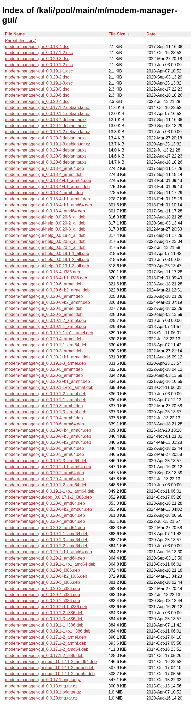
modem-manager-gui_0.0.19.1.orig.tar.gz (43, 692)
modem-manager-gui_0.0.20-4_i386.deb (42, 594)
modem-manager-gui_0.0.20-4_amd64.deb (45, 521)
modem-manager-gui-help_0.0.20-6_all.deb (45, 217)
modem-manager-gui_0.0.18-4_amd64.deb (45, 211)
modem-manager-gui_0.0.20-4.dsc (37, 101)
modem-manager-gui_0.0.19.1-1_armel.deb (45, 326)
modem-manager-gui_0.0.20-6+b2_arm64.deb (48, 442)
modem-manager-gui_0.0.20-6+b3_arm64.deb (48, 436)
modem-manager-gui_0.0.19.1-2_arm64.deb (46, 485)
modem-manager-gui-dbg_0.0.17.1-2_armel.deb (50, 667)
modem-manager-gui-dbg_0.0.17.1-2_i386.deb (48, 497)
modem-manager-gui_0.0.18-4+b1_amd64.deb (48, 205)
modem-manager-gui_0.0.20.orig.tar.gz (41, 698)
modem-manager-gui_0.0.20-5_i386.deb (42, 582)
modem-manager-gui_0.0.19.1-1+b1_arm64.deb (50, 491)
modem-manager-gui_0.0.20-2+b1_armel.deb (47, 357)
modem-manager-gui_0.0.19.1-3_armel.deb (45, 363)
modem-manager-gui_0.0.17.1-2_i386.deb (44, 655)
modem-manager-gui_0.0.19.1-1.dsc (39, 71)
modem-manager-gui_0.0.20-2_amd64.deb (45, 558)
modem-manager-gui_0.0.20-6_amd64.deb (45, 503)
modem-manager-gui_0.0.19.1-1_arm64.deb (46, 345)
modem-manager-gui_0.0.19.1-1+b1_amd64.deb (50, 564)
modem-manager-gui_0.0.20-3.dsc (37, 58)
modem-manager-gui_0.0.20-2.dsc (37, 77)
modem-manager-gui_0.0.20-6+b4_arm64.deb (48, 430)
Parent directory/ (20, 40)
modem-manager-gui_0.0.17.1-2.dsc (39, 52)
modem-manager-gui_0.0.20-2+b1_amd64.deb (48, 552)
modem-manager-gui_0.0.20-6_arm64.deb (44, 424)
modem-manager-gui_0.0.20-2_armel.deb (43, 314)
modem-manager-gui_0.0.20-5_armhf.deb (44, 369)
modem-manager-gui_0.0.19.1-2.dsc (39, 64)
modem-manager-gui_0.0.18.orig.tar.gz (41, 686)
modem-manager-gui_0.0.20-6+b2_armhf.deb (47, 302)
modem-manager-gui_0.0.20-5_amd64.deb (45, 515)
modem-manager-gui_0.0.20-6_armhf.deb (44, 296)
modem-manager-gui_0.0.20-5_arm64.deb (44, 448)
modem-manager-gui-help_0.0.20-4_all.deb (45, 247)
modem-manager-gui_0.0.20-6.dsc (37, 95)
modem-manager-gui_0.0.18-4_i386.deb (42, 272)
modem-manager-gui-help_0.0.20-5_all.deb (45, 241)
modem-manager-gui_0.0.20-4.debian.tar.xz (45, 150)
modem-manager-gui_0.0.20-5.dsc (37, 89)
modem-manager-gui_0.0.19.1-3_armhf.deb (45, 412)
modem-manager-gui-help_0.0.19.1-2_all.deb (47, 259)
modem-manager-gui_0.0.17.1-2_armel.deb (45, 637)
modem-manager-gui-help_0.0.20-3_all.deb (45, 229)
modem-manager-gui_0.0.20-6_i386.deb (42, 570)
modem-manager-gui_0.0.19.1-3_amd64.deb (46, 540)
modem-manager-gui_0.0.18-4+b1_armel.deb (47, 186)
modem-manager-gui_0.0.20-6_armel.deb (43, 284)
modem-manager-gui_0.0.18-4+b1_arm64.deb (48, 180)
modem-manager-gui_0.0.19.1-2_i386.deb (44, 613)
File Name (15, 34)
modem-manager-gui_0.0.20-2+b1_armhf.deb (47, 381)
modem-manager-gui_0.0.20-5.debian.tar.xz (45, 156)
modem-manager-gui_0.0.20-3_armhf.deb (44, 406)
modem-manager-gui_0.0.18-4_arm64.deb (44, 168)
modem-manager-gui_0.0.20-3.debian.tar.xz (45, 138)
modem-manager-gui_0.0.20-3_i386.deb (42, 588)
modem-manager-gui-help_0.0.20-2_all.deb (45, 223)
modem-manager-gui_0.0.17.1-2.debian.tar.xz (47, 107)
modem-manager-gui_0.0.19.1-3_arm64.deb (46, 460)
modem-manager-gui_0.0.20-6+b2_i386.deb (46, 576)
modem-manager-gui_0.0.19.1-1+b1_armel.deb (49, 333)
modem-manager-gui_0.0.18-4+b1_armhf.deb (47, 199)
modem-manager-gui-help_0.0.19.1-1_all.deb (47, 253)
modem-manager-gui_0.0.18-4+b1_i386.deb (46, 278)
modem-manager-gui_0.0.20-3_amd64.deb (45, 527)
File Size (116, 34)
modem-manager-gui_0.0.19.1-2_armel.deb (45, 320)
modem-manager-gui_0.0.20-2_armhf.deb (44, 375)
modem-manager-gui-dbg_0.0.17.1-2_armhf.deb (50, 673)
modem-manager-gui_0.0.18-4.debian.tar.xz (45, 119)
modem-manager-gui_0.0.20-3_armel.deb (43, 351)
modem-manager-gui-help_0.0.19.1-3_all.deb (47, 266)
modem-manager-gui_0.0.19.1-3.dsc (39, 83)
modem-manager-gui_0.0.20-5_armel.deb (43, 308)
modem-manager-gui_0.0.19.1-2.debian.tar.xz (47, 131)
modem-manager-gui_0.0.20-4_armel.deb (43, 339)
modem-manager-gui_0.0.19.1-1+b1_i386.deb (48, 631)
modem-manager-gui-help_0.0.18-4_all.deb (45, 235)
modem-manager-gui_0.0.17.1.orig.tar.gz (43, 679)
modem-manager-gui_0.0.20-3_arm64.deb (44, 454)
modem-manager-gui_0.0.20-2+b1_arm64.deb (48, 467)
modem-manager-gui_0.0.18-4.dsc (37, 46)
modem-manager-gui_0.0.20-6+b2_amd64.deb (48, 509)
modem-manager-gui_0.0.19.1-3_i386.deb (44, 619)
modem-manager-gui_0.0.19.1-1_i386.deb (44, 625)
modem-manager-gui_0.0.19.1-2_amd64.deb (46, 546)
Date (151, 34)
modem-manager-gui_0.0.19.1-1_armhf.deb (45, 400)
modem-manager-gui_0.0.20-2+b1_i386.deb (46, 606)
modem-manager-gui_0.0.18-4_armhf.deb (44, 192)
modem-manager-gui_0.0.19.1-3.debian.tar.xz (47, 144)
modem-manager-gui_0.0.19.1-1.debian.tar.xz (47, 113)
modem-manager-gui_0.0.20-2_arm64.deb (44, 473)
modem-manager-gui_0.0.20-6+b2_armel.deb (47, 290)
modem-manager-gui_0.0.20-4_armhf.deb (44, 418)
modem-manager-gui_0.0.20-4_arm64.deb (44, 479)
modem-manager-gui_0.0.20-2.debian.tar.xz (45, 125)
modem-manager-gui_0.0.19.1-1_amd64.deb (46, 533)
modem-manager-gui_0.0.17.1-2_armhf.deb (45, 643)
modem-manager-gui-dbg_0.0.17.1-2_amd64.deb (51, 661)
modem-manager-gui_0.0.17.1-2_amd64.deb (46, 649)
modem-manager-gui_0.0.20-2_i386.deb (42, 600)
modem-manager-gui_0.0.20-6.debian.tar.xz (45, 162)
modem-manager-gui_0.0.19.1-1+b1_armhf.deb (49, 387)
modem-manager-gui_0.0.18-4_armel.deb (43, 174)
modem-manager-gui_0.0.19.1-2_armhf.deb (45, 394)
